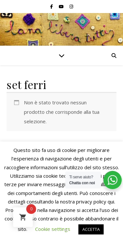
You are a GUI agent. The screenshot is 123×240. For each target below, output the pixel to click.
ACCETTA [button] (91, 229)
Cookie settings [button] (52, 229)
